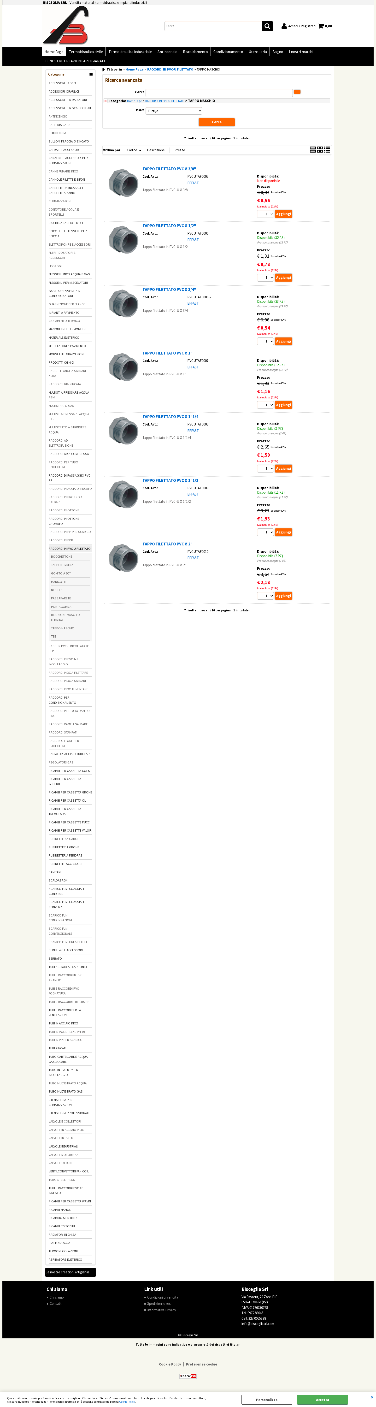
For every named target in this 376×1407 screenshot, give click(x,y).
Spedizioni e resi (159, 1305)
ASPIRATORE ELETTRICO (65, 1261)
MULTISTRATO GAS (61, 408)
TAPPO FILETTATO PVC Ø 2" (167, 546)
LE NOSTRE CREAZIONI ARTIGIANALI (74, 62)
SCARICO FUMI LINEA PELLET (68, 944)
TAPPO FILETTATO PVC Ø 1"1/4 (170, 419)
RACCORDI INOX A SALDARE (68, 683)
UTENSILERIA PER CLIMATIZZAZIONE (61, 1104)
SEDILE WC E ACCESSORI (66, 952)
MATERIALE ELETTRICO (64, 339)
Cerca (139, 94)
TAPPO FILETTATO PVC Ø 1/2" (169, 228)
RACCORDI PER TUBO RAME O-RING (70, 715)
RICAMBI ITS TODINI (62, 1228)
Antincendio (166, 52)
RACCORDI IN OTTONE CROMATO (64, 523)
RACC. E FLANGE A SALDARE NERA (68, 375)
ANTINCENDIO (58, 118)
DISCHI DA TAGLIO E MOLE (66, 225)
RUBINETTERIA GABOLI (64, 841)
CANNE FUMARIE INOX (63, 173)
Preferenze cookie (201, 1366)
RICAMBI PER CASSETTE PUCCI (69, 824)
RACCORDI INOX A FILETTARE (68, 675)
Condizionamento (225, 52)
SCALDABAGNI (58, 882)
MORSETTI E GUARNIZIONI (66, 356)
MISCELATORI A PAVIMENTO (67, 348)
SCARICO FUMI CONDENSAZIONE (61, 920)
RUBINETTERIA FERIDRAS (65, 857)
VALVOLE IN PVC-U (61, 1140)
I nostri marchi (296, 52)
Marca (140, 112)
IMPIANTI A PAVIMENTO (64, 315)
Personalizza (266, 1399)
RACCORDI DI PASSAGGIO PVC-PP (70, 480)
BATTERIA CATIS (59, 126)
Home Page (53, 52)
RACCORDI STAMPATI (63, 734)
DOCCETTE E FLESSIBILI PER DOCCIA (68, 235)
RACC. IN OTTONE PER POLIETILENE (64, 745)
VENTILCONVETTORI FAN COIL (69, 1173)
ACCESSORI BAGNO (62, 85)
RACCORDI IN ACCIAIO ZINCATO (70, 491)
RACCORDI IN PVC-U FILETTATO (70, 551)
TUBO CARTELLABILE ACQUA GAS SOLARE (68, 1061)
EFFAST (193, 185)
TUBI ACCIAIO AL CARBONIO (68, 969)
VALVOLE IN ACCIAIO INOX (66, 1132)
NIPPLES (57, 592)
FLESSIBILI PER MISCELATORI (68, 285)
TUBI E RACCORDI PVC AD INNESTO (66, 1192)
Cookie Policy (127, 1401)
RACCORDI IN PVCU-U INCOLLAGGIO (63, 663)
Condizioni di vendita (162, 1299)
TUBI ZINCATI (57, 1050)
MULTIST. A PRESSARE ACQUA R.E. (69, 418)
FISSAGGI (55, 268)
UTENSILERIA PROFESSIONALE (69, 1115)
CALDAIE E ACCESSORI (64, 152)
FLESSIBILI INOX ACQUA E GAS (69, 276)
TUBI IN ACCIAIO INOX (63, 1025)
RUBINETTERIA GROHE (64, 849)
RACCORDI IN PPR (61, 542)
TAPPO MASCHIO (62, 630)
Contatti (56, 1305)
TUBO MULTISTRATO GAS (66, 1093)
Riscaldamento (193, 52)
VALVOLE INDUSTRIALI (63, 1148)
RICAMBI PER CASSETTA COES (69, 773)
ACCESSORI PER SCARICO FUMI (70, 110)
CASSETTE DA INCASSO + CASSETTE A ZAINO (66, 192)
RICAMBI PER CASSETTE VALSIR (70, 832)
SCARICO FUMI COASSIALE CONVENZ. (67, 906)
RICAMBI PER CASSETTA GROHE (70, 794)
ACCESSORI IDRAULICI (64, 93)
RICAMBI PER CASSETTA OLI (68, 802)
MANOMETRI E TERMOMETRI (67, 331)
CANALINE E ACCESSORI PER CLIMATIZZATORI (68, 162)
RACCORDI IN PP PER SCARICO (70, 534)
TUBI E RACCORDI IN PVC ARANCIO (65, 979)
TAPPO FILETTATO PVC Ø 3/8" (169, 171)
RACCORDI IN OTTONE (64, 512)
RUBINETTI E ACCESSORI (65, 866)
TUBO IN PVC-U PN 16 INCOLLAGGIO (63, 1074)
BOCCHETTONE (61, 558)
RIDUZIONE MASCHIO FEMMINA (65, 619)
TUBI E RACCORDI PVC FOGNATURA (64, 993)
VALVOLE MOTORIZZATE (65, 1157)
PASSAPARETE (61, 600)
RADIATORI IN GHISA (62, 1237)
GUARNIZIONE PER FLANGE (67, 306)
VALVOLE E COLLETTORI (65, 1123)
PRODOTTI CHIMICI (61, 364)
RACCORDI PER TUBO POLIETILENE (63, 466)
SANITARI (55, 874)
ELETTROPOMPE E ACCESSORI (70, 246)
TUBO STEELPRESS (62, 1182)
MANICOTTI (58, 583)
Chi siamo (57, 1299)
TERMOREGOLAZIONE (64, 1253)
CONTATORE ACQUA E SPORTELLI (64, 214)
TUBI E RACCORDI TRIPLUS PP (69, 1004)
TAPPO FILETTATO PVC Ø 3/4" (169, 291)
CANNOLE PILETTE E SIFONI (67, 181)
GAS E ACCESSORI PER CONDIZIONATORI (64, 295)
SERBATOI (56, 960)
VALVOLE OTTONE (61, 1165)
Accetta (322, 1399)
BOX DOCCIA (57, 135)
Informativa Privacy (161, 1312)
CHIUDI (372, 1397)
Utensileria (254, 52)
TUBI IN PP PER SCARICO (65, 1042)
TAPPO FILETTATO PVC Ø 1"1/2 (170, 482)
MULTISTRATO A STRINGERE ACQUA (67, 432)
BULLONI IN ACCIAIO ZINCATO (69, 143)
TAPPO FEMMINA (62, 567)
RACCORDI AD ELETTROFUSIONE (61, 445)
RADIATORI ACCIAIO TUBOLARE (70, 756)
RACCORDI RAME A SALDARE (68, 726)
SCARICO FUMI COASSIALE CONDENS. (67, 893)
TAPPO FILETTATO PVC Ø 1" (167, 355)
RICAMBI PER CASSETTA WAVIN (70, 1203)
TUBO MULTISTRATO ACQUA (68, 1085)
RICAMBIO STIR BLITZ (63, 1220)
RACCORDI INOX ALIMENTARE (68, 691)
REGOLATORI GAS (61, 764)
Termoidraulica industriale (129, 52)
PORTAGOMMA (61, 608)
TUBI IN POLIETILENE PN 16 (67, 1034)
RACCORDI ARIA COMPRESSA (69, 456)
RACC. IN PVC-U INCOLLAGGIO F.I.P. (69, 650)
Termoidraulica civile (85, 52)
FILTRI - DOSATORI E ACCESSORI (62, 257)
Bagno (274, 52)
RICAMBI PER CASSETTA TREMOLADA (65, 813)
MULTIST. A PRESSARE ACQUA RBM (69, 397)
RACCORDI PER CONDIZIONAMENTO (62, 702)
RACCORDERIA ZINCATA (65, 386)
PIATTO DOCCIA (59, 1245)
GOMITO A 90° (61, 575)
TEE (53, 638)
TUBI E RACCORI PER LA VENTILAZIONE (65, 1014)
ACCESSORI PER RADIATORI (68, 102)
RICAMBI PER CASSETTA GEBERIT (65, 783)
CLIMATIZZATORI (60, 203)
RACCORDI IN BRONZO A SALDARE (65, 501)
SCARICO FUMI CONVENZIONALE (60, 933)
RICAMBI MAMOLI (60, 1211)
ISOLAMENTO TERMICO (64, 323)
